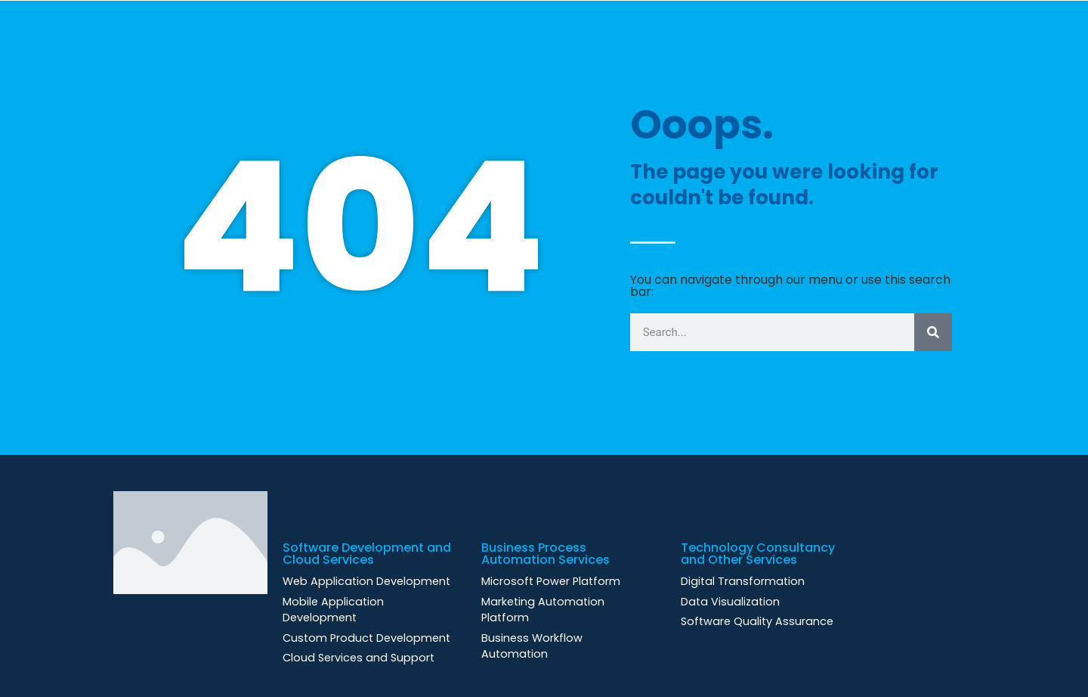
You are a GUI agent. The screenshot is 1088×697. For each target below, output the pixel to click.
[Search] (933, 332)
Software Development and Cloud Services (367, 553)
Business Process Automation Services (545, 553)
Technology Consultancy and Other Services (758, 553)
